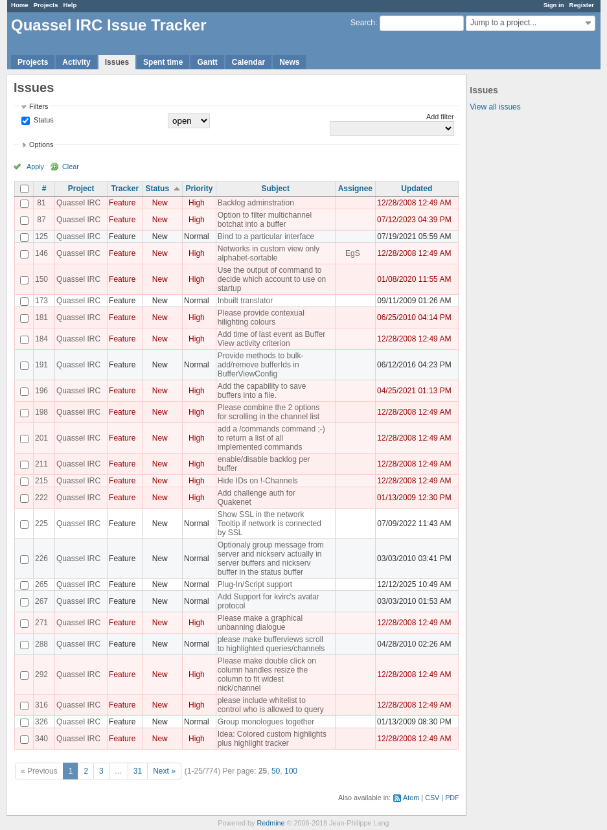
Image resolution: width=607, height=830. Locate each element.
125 (41, 236)
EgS (352, 253)
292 (41, 674)
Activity (76, 62)
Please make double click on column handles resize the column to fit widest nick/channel (267, 674)
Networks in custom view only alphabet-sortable (268, 253)
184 (41, 338)
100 (290, 771)
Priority (198, 188)
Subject (276, 188)
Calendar (248, 62)
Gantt (207, 62)
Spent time (163, 62)
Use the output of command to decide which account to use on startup (272, 279)
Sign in (554, 4)
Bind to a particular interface (266, 236)
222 (41, 497)
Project (81, 188)
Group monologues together (266, 721)
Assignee (355, 188)
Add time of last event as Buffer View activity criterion (272, 339)
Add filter (440, 117)
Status (43, 120)
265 (41, 584)
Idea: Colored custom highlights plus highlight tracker (272, 739)
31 (137, 771)
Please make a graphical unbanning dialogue (260, 623)
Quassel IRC (78, 202)
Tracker (125, 188)
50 (275, 771)
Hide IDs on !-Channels (258, 480)
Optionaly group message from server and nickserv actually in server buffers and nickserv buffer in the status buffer (271, 558)
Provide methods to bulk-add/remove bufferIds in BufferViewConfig (261, 364)
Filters (38, 106)
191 (41, 364)
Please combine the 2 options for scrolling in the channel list (268, 412)
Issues (117, 62)
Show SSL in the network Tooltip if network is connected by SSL (269, 523)
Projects (46, 4)
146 (41, 253)
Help (70, 4)
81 (41, 202)
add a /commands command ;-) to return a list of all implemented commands (271, 438)
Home (20, 4)
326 (41, 721)
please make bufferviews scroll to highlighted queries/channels (271, 644)
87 (41, 219)
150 (41, 279)
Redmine (270, 823)
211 (41, 463)
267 (41, 601)
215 (41, 480)
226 (41, 558)
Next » (164, 771)
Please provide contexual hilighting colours (261, 317)
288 (41, 644)
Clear (70, 166)
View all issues (495, 106)
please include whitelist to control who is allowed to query (271, 705)
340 (41, 738)
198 (41, 412)
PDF (452, 797)
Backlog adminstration (256, 202)
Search (362, 22)
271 (41, 622)
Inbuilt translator (245, 300)
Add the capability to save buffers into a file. (262, 391)
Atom (411, 797)
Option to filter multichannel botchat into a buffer (265, 220)
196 (41, 390)
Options (41, 144)
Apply (35, 166)
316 (41, 704)
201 (41, 438)
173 (41, 300)
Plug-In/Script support (255, 584)
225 (41, 523)
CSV (432, 797)
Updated (416, 188)
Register (581, 4)
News (289, 62)
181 (41, 317)
